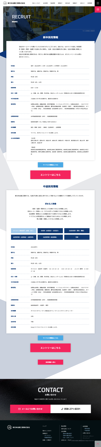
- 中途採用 (87, 430)
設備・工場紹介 (47, 440)
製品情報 (53, 3)
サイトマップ (86, 438)
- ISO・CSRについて (68, 437)
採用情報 (87, 31)
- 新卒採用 (87, 428)
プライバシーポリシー (88, 436)
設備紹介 (75, 3)
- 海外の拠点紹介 (67, 435)
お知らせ (82, 3)
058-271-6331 (72, 408)
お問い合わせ (86, 433)
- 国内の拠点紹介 (67, 433)
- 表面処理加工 (48, 437)
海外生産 (67, 3)
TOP (83, 31)
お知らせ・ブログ (66, 440)
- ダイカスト (47, 435)
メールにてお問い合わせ (32, 408)
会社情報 (45, 3)
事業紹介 (60, 3)
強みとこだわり (36, 3)
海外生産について (66, 429)
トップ (44, 426)
